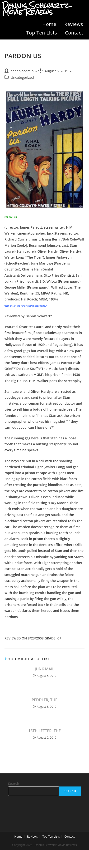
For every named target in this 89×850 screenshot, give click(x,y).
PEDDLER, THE (44, 700)
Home (49, 24)
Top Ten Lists (41, 32)
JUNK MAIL (44, 669)
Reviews (73, 24)
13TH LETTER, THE (44, 730)
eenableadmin (22, 71)
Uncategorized (22, 77)
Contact (74, 32)
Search (13, 783)
